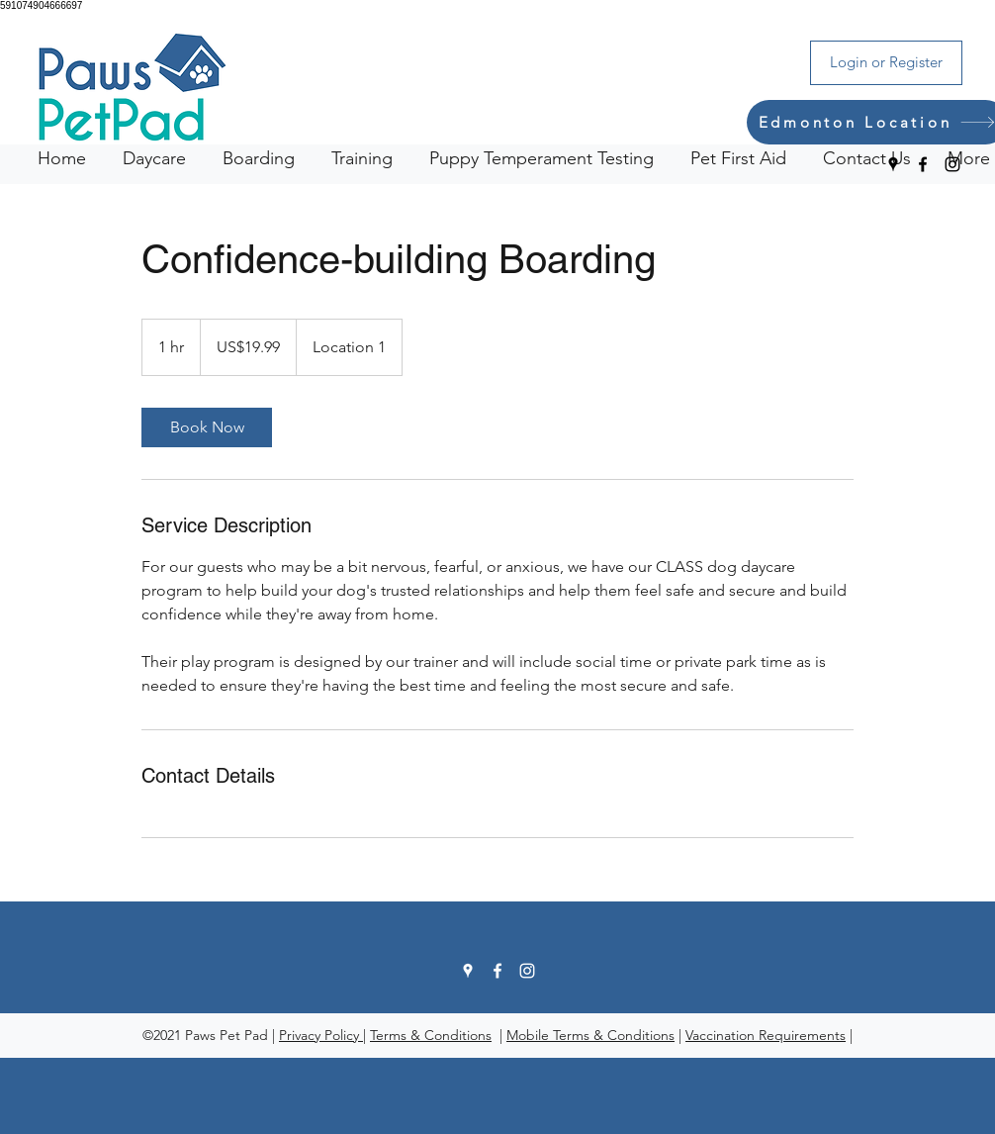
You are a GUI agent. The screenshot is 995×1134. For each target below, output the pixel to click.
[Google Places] (893, 164)
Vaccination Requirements (765, 1035)
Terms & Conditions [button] (431, 1035)
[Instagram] (952, 164)
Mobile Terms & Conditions (590, 1035)
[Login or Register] (886, 63)
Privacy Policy (321, 1035)
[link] (206, 427)
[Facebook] (923, 164)
